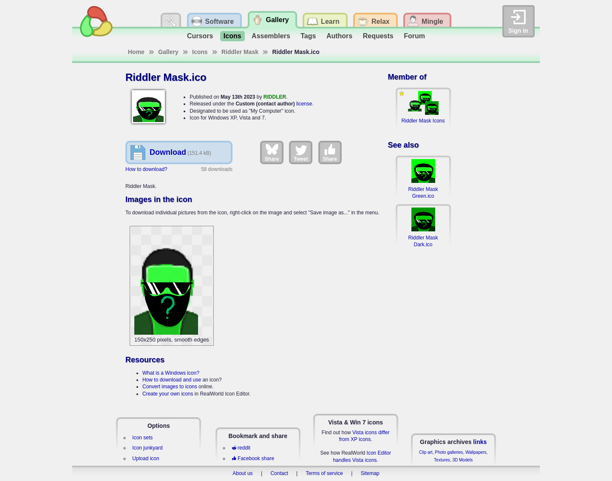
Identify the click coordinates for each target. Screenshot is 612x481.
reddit (241, 448)
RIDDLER (275, 97)
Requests (378, 36)
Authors (339, 36)
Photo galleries (449, 452)
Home (136, 51)
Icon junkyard (147, 448)
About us (242, 473)
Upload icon (145, 458)
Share (272, 152)
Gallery (168, 51)
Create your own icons (167, 394)
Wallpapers (476, 452)
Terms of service (324, 473)
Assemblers (271, 36)
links (480, 441)
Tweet (301, 152)
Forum (414, 36)
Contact (279, 473)
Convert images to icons (169, 387)
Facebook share (253, 458)
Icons (232, 36)
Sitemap (370, 473)
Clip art (426, 452)
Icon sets (142, 438)
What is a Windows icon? (170, 373)
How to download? (146, 169)
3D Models (462, 460)
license (304, 104)
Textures (442, 460)
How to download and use (171, 380)
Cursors (200, 36)
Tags (308, 36)
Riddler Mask (239, 51)
